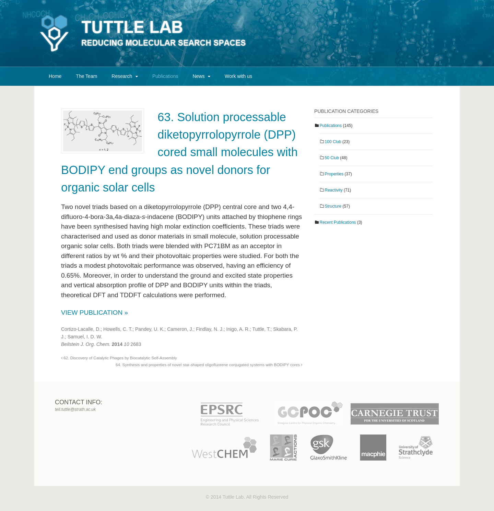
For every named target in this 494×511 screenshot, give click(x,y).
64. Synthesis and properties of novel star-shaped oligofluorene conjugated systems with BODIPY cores (209, 364)
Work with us (238, 76)
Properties (334, 174)
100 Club (333, 141)
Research (121, 76)
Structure (333, 206)
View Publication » (94, 312)
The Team (86, 76)
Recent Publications (338, 222)
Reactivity (334, 190)
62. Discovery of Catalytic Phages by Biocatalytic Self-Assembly (119, 358)
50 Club (332, 157)
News (198, 76)
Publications (165, 76)
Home (55, 76)
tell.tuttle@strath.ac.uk (75, 409)
